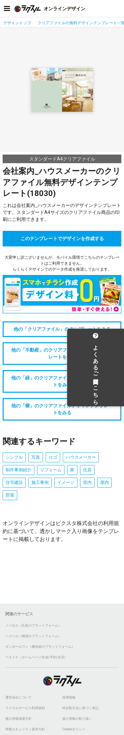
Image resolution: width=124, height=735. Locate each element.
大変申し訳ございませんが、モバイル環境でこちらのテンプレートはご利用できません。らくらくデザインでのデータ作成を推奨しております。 (62, 263)
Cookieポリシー (73, 729)
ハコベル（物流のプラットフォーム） (33, 636)
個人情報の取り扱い (77, 718)
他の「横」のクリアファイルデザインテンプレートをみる (62, 409)
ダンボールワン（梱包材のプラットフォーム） (40, 646)
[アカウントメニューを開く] (117, 9)
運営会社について (18, 697)
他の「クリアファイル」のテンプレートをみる (62, 329)
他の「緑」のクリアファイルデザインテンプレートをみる (62, 381)
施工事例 (40, 482)
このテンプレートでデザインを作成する (62, 238)
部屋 (10, 495)
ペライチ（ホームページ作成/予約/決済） (36, 657)
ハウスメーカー (81, 457)
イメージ (65, 482)
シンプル (14, 457)
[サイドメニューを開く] (7, 9)
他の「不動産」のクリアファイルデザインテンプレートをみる (62, 353)
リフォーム (51, 469)
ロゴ (53, 457)
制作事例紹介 (18, 469)
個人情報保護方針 (18, 718)
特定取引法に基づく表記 (80, 708)
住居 (87, 469)
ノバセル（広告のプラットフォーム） (33, 625)
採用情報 (68, 697)
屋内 (104, 482)
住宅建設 (14, 482)
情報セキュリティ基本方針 (25, 729)
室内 (87, 482)
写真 (35, 457)
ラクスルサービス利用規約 (25, 708)
